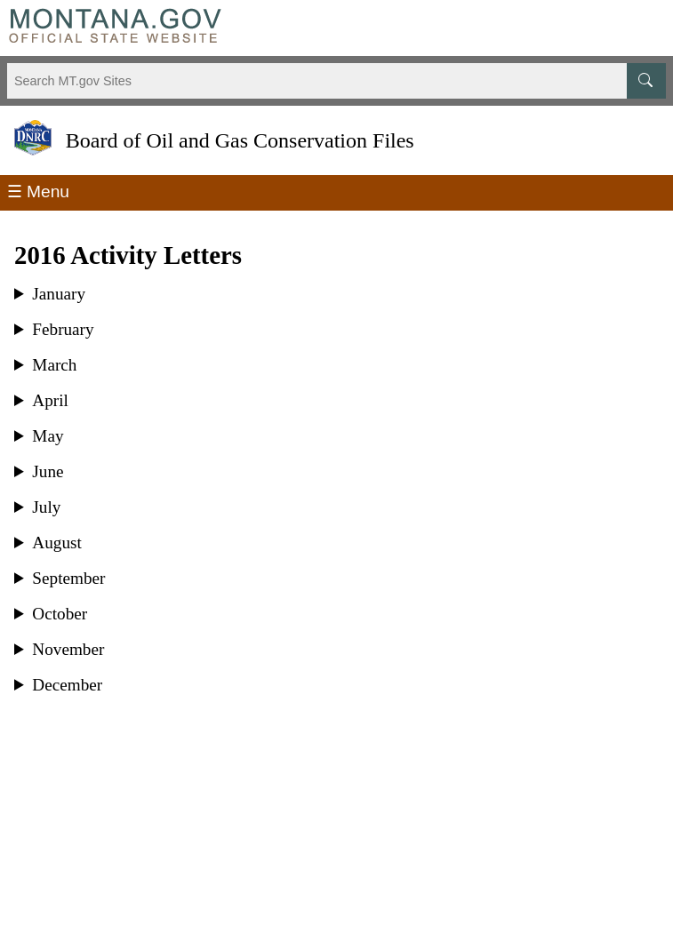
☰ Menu (38, 191)
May (47, 436)
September (68, 578)
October (59, 614)
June (47, 472)
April (50, 401)
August (56, 543)
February (62, 330)
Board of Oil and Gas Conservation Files (240, 141)
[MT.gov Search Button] (646, 81)
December (67, 685)
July (46, 507)
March (54, 365)
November (68, 650)
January (58, 294)
